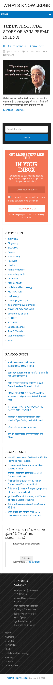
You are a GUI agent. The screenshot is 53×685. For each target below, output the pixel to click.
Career (11, 252)
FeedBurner (33, 562)
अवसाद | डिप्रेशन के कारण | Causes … (25, 600)
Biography (13, 243)
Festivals (12, 261)
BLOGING (13, 247)
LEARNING (13, 278)
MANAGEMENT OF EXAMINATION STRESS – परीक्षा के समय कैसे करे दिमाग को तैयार (27, 396)
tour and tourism (16, 335)
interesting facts (16, 274)
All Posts (9, 636)
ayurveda (13, 239)
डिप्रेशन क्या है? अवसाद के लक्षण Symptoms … (25, 615)
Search (26, 137)
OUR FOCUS (11, 665)
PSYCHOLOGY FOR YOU (21, 309)
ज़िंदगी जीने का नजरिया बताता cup (22, 427)
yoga (10, 340)
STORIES (12, 322)
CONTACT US (12, 661)
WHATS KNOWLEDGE (26, 5)
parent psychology (18, 300)
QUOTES (12, 318)
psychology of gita (18, 313)
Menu (4, 14)
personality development (21, 305)
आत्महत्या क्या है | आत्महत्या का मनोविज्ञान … (26, 592)
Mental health (15, 283)
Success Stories (16, 327)
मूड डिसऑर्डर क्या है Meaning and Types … (25, 623)
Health (11, 265)
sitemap (9, 657)
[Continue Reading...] (13, 110)
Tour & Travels (15, 331)
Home (8, 632)
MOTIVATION (32, 51)
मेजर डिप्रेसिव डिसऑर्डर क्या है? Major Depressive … (26, 608)
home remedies (16, 269)
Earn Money (14, 256)
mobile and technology (20, 287)
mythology (13, 296)
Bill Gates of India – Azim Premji (24, 46)
